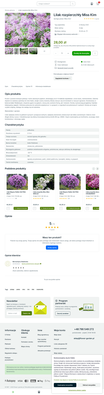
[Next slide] (97, 170)
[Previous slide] (93, 170)
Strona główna (10, 12)
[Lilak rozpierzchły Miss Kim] (19, 4)
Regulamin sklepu (11, 354)
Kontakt (23, 338)
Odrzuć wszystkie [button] (89, 385)
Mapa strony (25, 347)
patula (18, 291)
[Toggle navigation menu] (13, 392)
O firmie (7, 335)
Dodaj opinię (52, 250)
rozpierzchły (40, 291)
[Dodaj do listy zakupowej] (95, 55)
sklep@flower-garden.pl (84, 339)
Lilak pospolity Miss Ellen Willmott (41, 195)
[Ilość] (62, 55)
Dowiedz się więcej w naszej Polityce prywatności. (70, 380)
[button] (97, 4)
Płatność (8, 344)
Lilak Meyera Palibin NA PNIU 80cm (16, 195)
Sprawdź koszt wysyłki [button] (65, 70)
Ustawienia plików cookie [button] (77, 390)
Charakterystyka (17, 88)
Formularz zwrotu (27, 342)
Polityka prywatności (9, 359)
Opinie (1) (29, 88)
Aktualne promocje (44, 351)
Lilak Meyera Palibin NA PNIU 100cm (69, 195)
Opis (6, 88)
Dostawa (8, 340)
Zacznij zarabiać (63, 315)
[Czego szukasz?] (72, 5)
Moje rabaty (58, 354)
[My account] (39, 392)
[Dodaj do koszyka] (21, 210)
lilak (33, 291)
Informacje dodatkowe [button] (43, 88)
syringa (12, 291)
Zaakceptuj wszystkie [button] (65, 385)
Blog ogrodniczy (43, 335)
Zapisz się (26, 315)
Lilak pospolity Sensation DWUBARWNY (94, 195)
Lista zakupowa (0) (60, 344)
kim (28, 291)
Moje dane (57, 335)
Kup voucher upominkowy (42, 341)
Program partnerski (44, 347)
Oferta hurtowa (10, 349)
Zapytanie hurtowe (62, 80)
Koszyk (56, 340)
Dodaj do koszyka (81, 55)
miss (23, 291)
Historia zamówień (60, 349)
